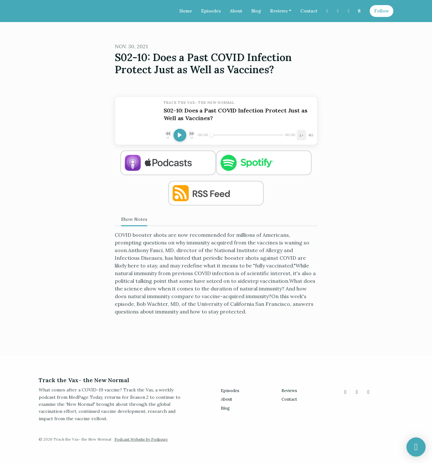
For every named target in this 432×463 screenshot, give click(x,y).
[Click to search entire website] (359, 11)
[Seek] (247, 135)
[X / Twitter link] (327, 11)
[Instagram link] (338, 11)
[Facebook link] (348, 11)
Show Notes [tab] (134, 219)
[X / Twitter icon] (345, 391)
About (236, 11)
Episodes (211, 11)
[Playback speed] (301, 135)
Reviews (279, 11)
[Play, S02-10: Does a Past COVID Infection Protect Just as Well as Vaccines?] (180, 135)
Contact (308, 11)
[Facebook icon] (368, 391)
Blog (256, 11)
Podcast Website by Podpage (141, 439)
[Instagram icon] (357, 391)
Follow (381, 11)
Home (185, 11)
